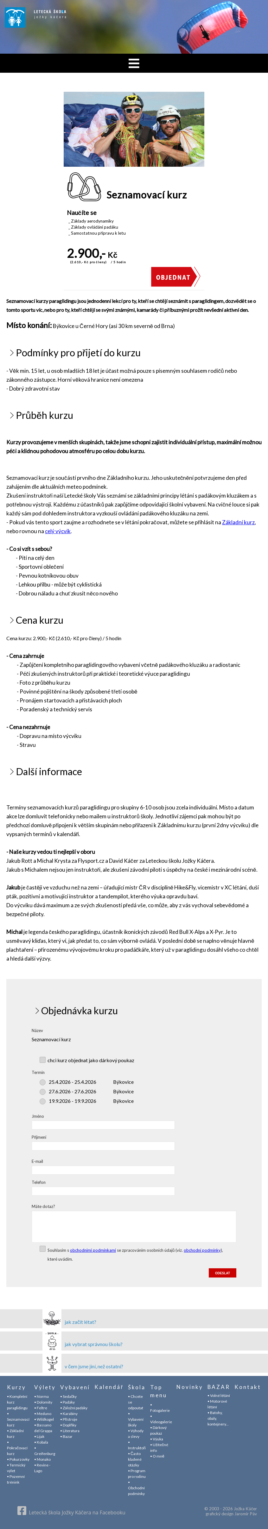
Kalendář (109, 1387)
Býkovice (91, 1081)
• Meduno (42, 1413)
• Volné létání (218, 1396)
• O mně (157, 1456)
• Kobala (41, 1442)
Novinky (189, 1387)
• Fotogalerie (160, 1407)
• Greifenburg (44, 1450)
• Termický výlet (16, 1468)
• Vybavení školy (136, 1419)
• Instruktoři (137, 1445)
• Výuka (156, 1439)
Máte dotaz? (43, 1206)
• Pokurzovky (18, 1459)
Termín (38, 1072)
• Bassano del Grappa (43, 1428)
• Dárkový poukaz (158, 1430)
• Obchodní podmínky (136, 1488)
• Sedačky (68, 1396)
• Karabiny (69, 1413)
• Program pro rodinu (137, 1473)
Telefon (39, 1182)
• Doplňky (68, 1425)
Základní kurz (238, 522)
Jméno (38, 1116)
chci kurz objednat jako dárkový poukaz (91, 1060)
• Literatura (70, 1430)
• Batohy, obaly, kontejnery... (218, 1419)
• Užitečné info (159, 1447)
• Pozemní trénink (16, 1479)
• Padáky (67, 1402)
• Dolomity (43, 1402)
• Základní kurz (15, 1433)
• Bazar (66, 1436)
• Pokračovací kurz (17, 1448)
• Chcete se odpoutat (135, 1402)
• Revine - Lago (42, 1468)
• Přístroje (68, 1419)
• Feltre (40, 1407)
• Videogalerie (161, 1419)
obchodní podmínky (202, 1250)
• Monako (42, 1459)
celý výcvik (58, 531)
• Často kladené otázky (135, 1459)
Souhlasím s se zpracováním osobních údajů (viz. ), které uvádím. (135, 1255)
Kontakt (247, 1387)
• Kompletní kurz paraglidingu (17, 1402)
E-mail (37, 1161)
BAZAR (218, 1387)
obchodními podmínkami (93, 1250)
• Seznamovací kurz (18, 1419)
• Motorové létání (217, 1405)
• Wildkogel (44, 1419)
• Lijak (39, 1436)
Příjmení (39, 1137)
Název (37, 1030)
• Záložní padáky (73, 1407)
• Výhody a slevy (136, 1433)
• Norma (41, 1396)
